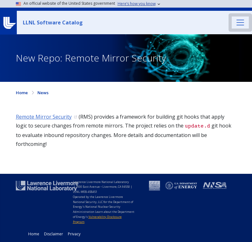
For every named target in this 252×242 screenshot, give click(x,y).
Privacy (74, 234)
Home (22, 92)
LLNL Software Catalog (53, 22)
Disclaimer (53, 234)
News (42, 92)
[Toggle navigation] (240, 22)
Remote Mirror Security (44, 116)
